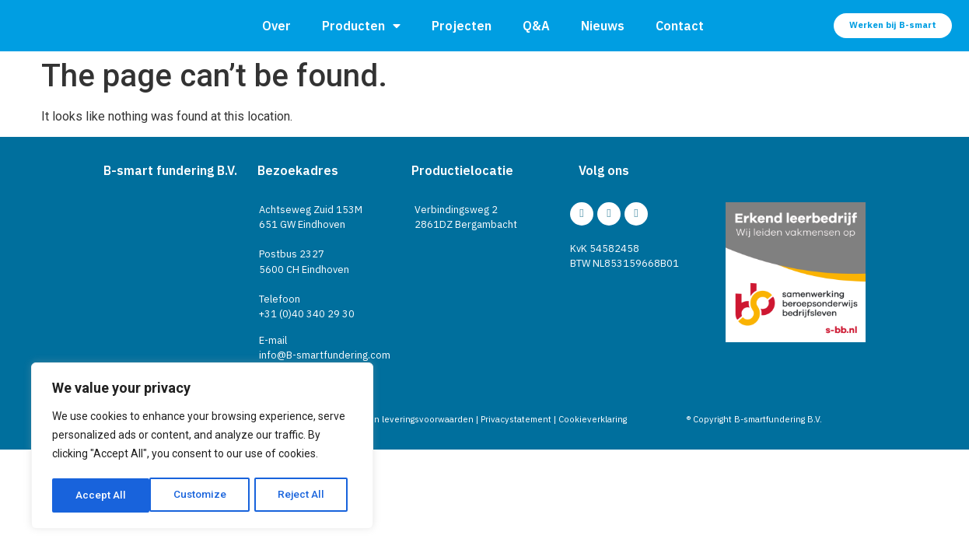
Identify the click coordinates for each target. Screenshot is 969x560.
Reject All (205, 495)
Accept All (304, 495)
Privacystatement (516, 419)
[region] (202, 447)
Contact (680, 25)
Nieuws (602, 25)
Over (276, 25)
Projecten (461, 25)
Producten (361, 26)
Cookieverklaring (592, 419)
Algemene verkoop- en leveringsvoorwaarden (380, 419)
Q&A (536, 25)
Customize (102, 495)
